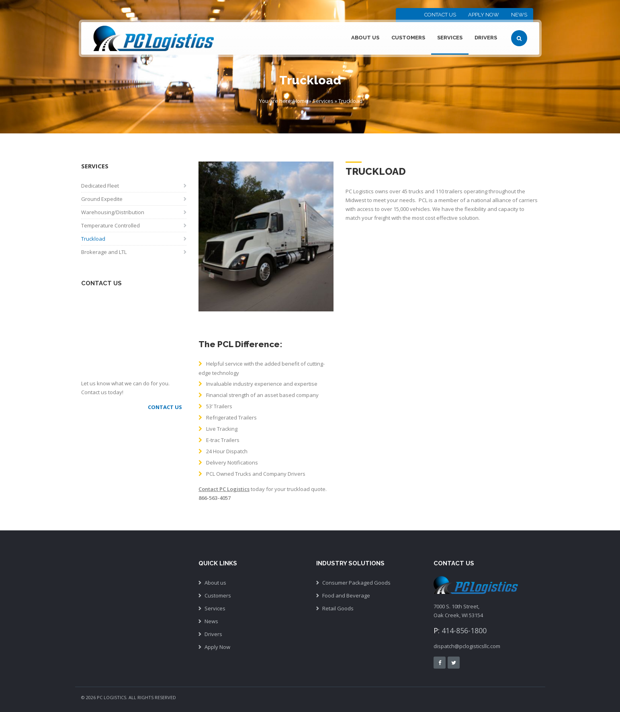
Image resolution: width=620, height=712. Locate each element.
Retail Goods (338, 608)
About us (215, 582)
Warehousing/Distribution (112, 212)
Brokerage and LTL (104, 252)
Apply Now (483, 15)
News (519, 15)
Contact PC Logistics (224, 489)
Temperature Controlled (110, 225)
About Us (365, 38)
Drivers (486, 38)
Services (449, 38)
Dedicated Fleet (100, 185)
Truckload (93, 238)
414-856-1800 (464, 630)
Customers (408, 38)
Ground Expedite (102, 199)
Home (300, 100)
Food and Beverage (346, 595)
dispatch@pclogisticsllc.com (467, 646)
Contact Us (440, 15)
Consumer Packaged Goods (356, 582)
